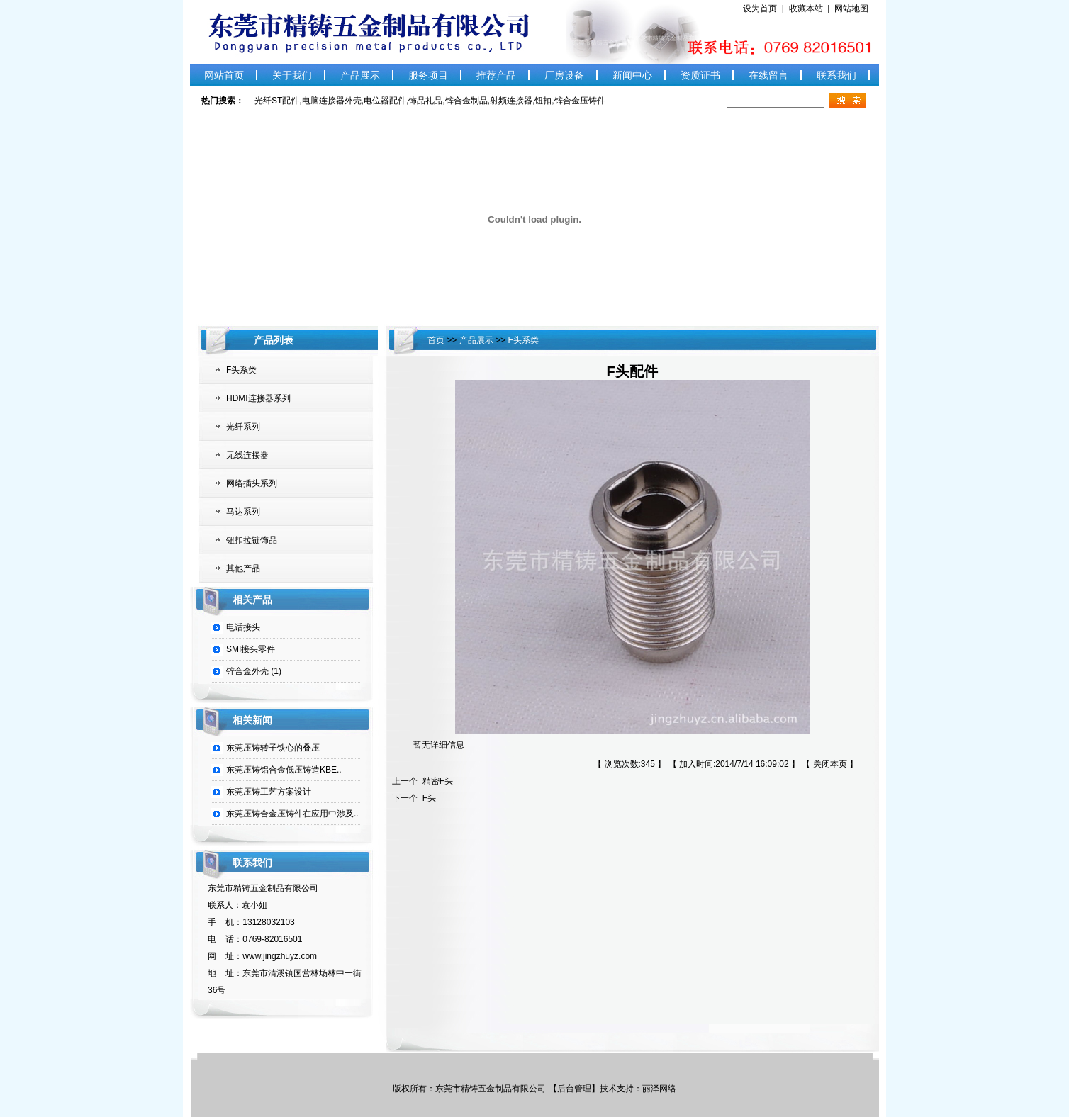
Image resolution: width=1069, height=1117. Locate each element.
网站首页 (224, 75)
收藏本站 (808, 8)
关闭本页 (830, 764)
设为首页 (762, 8)
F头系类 (241, 370)
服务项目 (428, 75)
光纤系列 (243, 427)
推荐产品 (496, 75)
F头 (427, 798)
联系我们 (836, 75)
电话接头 (243, 627)
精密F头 (435, 781)
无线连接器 (247, 455)
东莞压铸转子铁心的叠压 (273, 748)
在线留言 (768, 75)
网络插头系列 (251, 483)
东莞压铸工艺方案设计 (268, 792)
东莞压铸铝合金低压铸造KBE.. (284, 770)
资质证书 (700, 75)
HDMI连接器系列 (258, 398)
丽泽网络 (659, 1089)
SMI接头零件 (250, 649)
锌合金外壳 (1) (253, 671)
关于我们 (292, 75)
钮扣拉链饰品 (251, 540)
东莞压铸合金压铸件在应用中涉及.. (292, 814)
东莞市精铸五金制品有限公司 (491, 1089)
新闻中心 (632, 75)
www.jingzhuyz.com (279, 956)
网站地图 (851, 8)
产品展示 (360, 75)
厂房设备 (564, 75)
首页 (437, 340)
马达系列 (243, 512)
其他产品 (243, 568)
